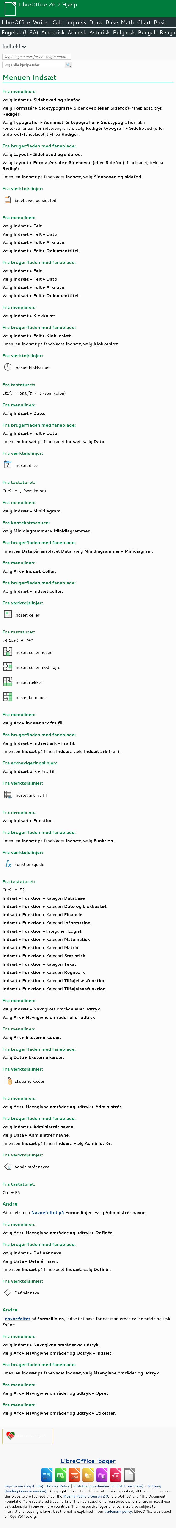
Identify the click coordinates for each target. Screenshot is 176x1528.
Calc (57, 22)
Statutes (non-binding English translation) (108, 1486)
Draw (96, 22)
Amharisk (53, 32)
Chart (144, 22)
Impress (76, 22)
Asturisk (99, 32)
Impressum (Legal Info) (24, 1486)
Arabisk (76, 32)
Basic (160, 22)
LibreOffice (15, 22)
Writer (41, 22)
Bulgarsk (124, 32)
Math (127, 22)
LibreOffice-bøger (88, 1461)
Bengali (147, 32)
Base (112, 22)
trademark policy (118, 1511)
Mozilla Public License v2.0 (85, 1496)
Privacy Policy (58, 1486)
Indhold (11, 46)
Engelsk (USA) (19, 32)
